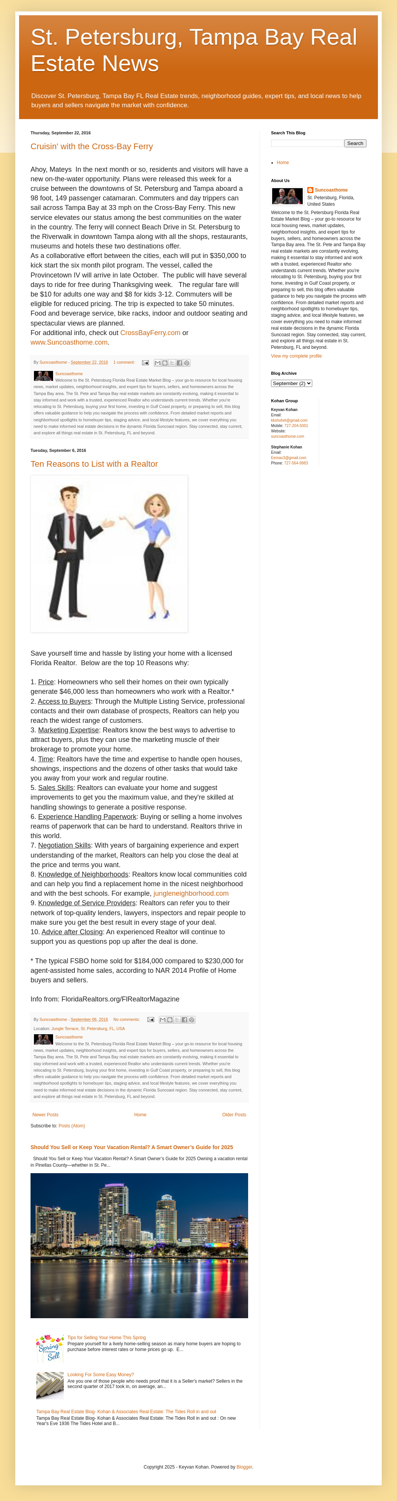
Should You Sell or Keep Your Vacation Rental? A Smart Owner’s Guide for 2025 (132, 1147)
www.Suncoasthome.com (69, 342)
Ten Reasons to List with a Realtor (94, 464)
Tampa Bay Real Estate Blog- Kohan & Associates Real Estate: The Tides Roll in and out (126, 1411)
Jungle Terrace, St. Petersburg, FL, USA (88, 1028)
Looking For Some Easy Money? (101, 1374)
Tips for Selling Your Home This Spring (107, 1337)
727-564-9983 (296, 463)
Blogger (244, 1467)
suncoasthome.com (287, 436)
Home (140, 1114)
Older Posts (234, 1114)
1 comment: (124, 362)
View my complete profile (296, 356)
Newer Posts (45, 1114)
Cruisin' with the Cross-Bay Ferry (92, 146)
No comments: (127, 1019)
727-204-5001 (296, 426)
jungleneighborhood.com (191, 893)
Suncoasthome (331, 190)
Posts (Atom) (71, 1126)
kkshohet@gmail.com (289, 420)
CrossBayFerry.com (150, 333)
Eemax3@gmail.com (288, 458)
